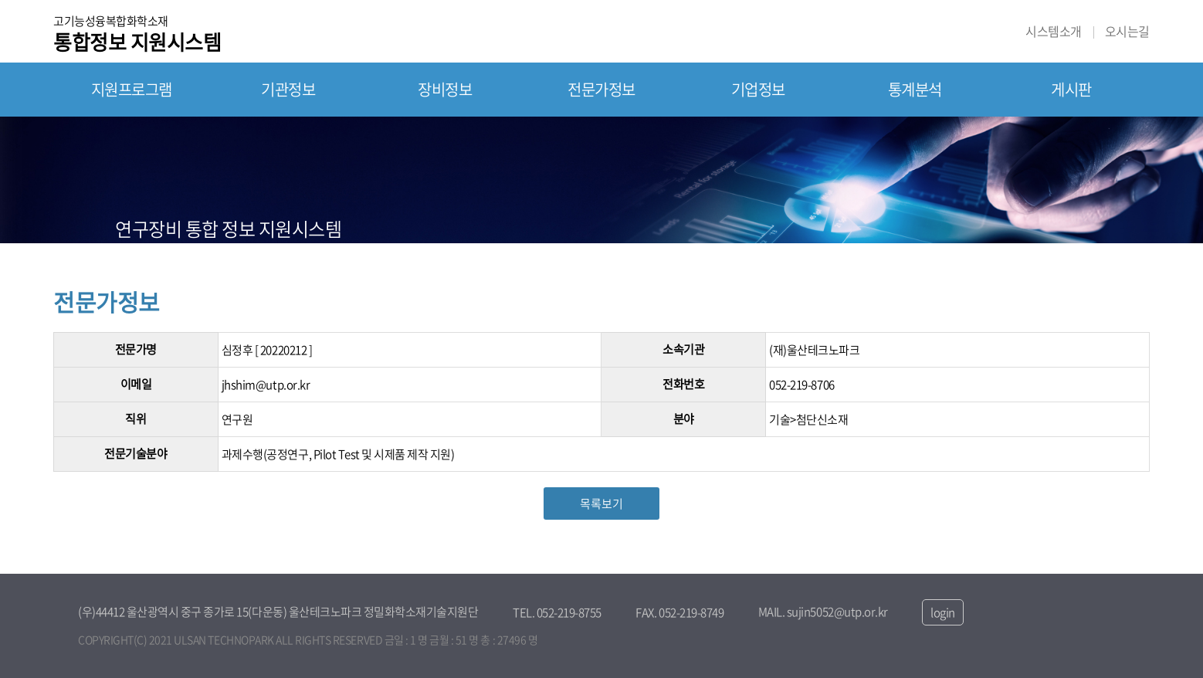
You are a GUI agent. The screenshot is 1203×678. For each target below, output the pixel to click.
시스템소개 (1053, 31)
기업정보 (758, 89)
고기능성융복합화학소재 (137, 32)
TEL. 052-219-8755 (557, 612)
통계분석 (915, 89)
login (942, 612)
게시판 (1071, 89)
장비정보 (445, 89)
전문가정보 (601, 89)
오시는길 (1127, 31)
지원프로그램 (131, 89)
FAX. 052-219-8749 (679, 612)
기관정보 (288, 89)
